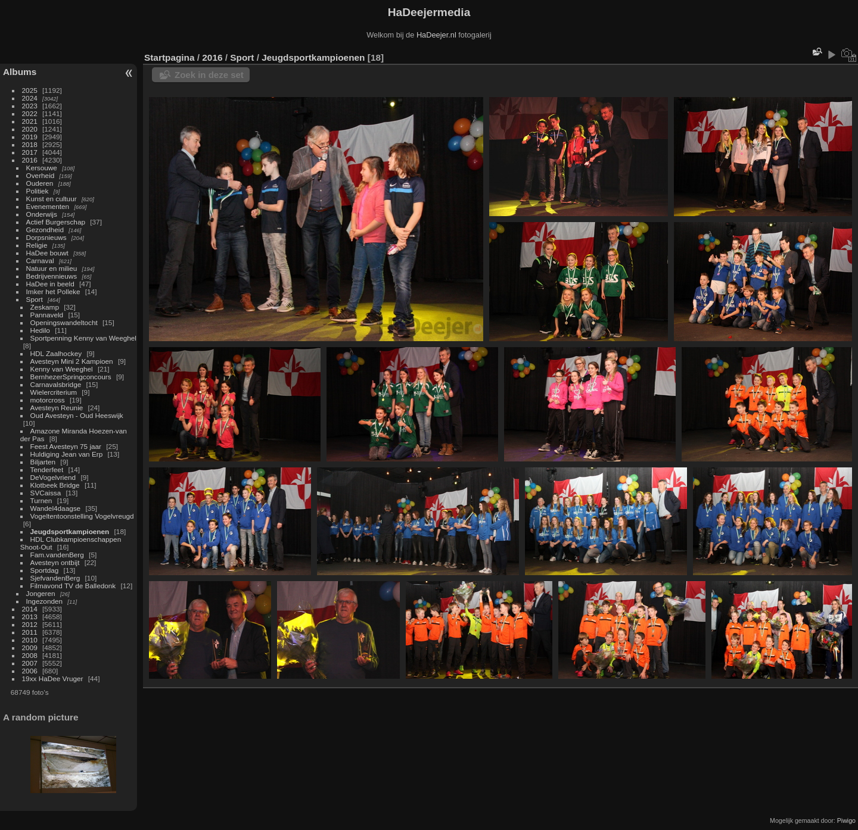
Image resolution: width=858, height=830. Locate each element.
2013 (30, 616)
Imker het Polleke (53, 291)
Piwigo (846, 820)
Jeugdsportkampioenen (70, 531)
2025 (30, 90)
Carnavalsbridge (56, 384)
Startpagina (169, 57)
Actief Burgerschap (55, 222)
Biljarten (43, 462)
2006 (30, 671)
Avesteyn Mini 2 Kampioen (71, 361)
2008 (30, 655)
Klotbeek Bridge (55, 485)
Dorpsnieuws (46, 237)
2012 (30, 624)
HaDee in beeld (50, 284)
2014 (30, 609)
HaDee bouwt (47, 253)
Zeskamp (44, 307)
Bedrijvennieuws (51, 276)
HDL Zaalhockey (56, 353)
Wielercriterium (53, 392)
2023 (30, 106)
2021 (30, 121)
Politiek (37, 191)
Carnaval (40, 260)
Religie (37, 245)
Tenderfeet (47, 469)
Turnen (41, 500)
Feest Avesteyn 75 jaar (65, 446)
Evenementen (48, 206)
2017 (30, 152)
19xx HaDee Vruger (52, 678)
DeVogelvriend (53, 477)
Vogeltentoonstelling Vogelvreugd (82, 516)
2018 (30, 144)
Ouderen (40, 183)
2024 (30, 98)
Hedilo (40, 330)
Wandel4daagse (55, 508)
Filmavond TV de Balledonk (73, 585)
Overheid (40, 175)
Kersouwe (41, 167)
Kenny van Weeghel (61, 369)
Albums (19, 72)
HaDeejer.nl (436, 34)
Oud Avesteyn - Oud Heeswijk (76, 415)
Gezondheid (45, 229)
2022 (30, 113)
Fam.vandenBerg (57, 554)
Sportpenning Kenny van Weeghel (83, 338)
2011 (30, 632)
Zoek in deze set (209, 75)
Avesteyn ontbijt (55, 562)
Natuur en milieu (51, 268)
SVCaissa (45, 493)
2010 (30, 640)
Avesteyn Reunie (56, 407)
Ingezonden (44, 601)
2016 (30, 160)
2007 (30, 663)
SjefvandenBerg (55, 578)
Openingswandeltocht (64, 322)
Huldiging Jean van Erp (66, 454)
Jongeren (40, 593)
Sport (34, 299)
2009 (30, 647)
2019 (30, 137)
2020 (30, 129)
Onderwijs (41, 214)
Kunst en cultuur (51, 198)
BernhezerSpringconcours (70, 376)
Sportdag (44, 570)
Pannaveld (47, 315)
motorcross (47, 400)
